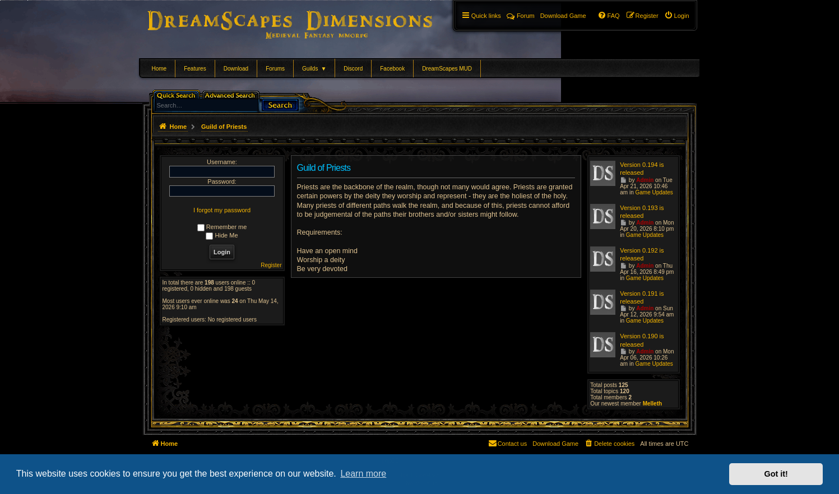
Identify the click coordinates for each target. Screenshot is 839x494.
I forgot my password (222, 210)
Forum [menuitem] (521, 15)
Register (271, 265)
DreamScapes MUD (447, 69)
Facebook (392, 69)
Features (195, 69)
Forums (275, 69)
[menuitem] (676, 15)
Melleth (652, 403)
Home (159, 69)
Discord (353, 69)
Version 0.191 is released (642, 297)
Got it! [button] (776, 473)
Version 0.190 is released (642, 340)
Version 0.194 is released (642, 168)
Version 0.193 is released (642, 211)
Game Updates (654, 192)
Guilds (314, 69)
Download (236, 69)
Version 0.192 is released (642, 254)
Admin (644, 180)
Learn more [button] (363, 473)
